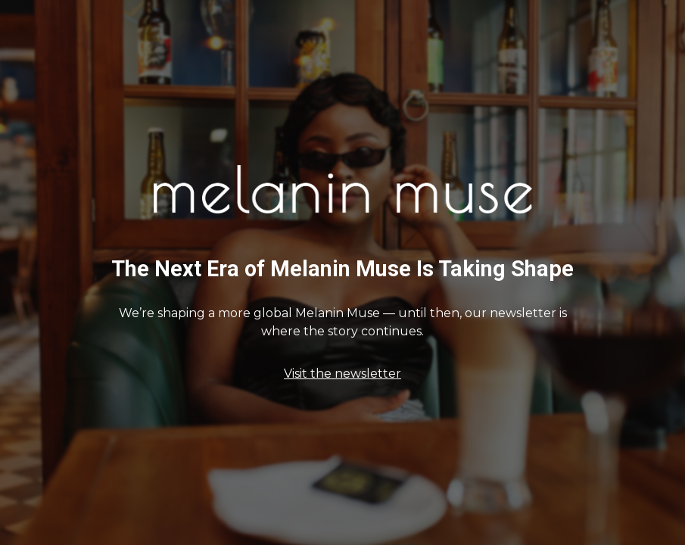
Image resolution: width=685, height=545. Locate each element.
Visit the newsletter (342, 373)
